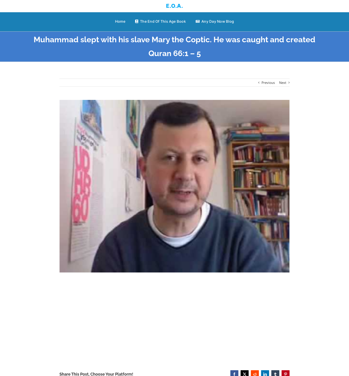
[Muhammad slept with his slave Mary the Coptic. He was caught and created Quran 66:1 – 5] (174, 186)
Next (282, 82)
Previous (268, 82)
